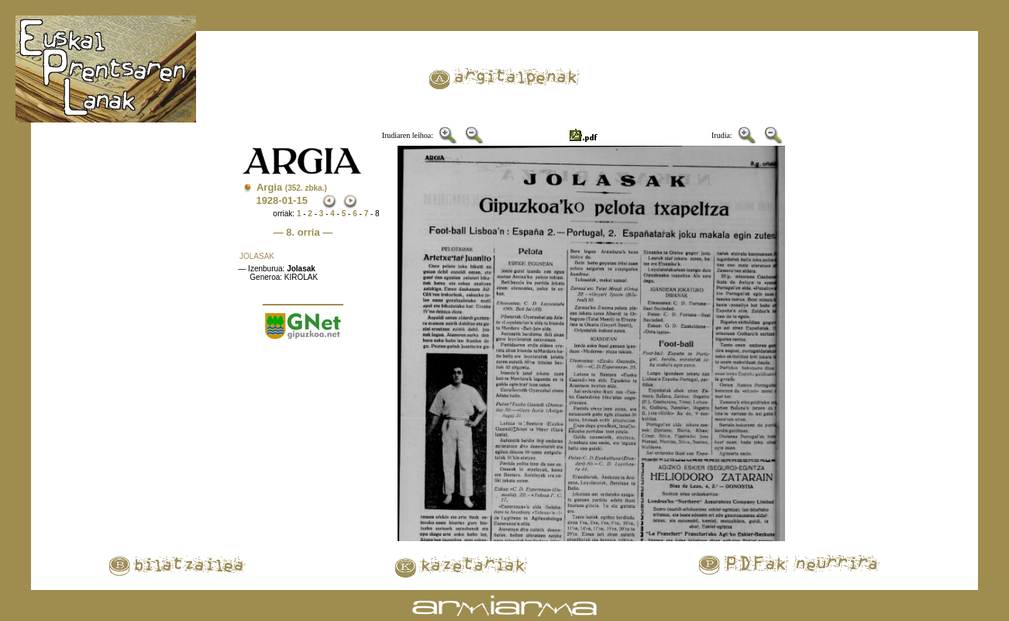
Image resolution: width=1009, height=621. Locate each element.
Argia (292, 187)
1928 (267, 200)
